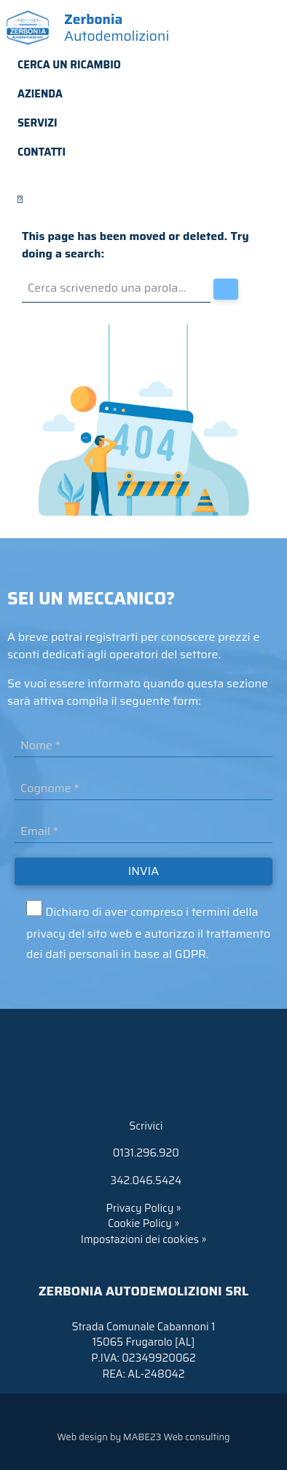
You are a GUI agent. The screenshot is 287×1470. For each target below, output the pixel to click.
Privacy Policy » (143, 1208)
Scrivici (144, 1126)
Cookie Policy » (143, 1223)
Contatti (41, 152)
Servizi (37, 123)
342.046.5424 (143, 1181)
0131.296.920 (143, 1153)
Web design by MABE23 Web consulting (143, 1437)
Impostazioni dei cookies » (143, 1239)
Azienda (40, 94)
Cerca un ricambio (69, 65)
